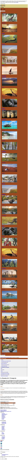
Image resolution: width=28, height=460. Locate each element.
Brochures (3, 415)
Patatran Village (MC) (4, 363)
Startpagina (3, 413)
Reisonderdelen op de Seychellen (5, 374)
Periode (1, 401)
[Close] (6, 459)
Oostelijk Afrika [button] (4, 77)
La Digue (10, 357)
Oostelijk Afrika (4, 422)
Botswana (3, 427)
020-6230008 (3, 455)
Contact (3, 419)
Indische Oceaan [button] (4, 109)
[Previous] (1, 458)
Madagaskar (3, 436)
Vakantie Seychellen (6, 357)
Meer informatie (16, 2)
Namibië (3, 426)
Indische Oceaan (4, 423)
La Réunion (3, 437)
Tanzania (3, 433)
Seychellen (3, 438)
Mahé (1, 368)
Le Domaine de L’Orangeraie (5, 367)
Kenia (2, 432)
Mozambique (3, 429)
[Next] (4, 458)
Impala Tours (2, 357)
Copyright (3, 417)
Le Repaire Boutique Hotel (4, 362)
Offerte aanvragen (3, 355)
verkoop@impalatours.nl (5, 454)
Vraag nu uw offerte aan (5, 411)
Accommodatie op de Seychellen (5, 373)
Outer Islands (2, 369)
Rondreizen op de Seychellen (4, 372)
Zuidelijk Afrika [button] (4, 13)
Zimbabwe (3, 428)
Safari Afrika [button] (3, 301)
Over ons (3, 418)
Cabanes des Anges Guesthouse (5, 364)
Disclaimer (3, 416)
